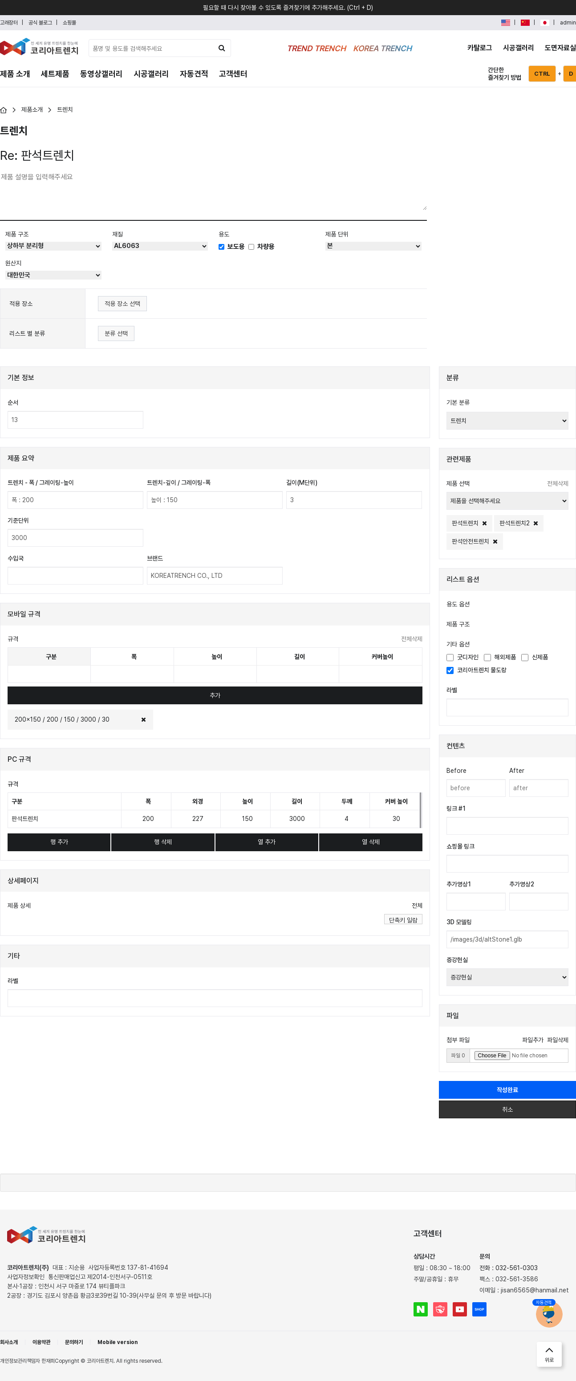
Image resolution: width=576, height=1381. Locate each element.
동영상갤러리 (101, 73)
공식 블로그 (40, 23)
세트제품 (55, 73)
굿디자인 (462, 657)
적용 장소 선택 (122, 303)
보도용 (232, 247)
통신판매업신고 (100, 1276)
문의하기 (74, 1342)
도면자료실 (560, 48)
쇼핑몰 (69, 23)
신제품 (534, 657)
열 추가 (267, 841)
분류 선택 (116, 333)
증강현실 (457, 959)
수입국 (16, 558)
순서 (13, 402)
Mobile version (117, 1342)
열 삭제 (371, 841)
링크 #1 (456, 808)
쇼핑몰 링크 (460, 846)
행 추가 (59, 841)
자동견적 (194, 73)
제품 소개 (15, 73)
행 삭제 (163, 841)
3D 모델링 (459, 922)
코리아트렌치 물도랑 (476, 670)
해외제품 (500, 657)
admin (568, 23)
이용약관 (41, 1342)
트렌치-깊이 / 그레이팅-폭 (179, 482)
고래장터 (9, 23)
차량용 (261, 247)
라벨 (13, 980)
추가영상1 (458, 884)
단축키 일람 (403, 920)
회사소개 (9, 1342)
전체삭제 (411, 638)
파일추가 (533, 1040)
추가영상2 (521, 884)
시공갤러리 (518, 48)
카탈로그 (479, 48)
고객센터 (233, 73)
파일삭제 (557, 1040)
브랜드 (155, 558)
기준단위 (18, 520)
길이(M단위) (301, 482)
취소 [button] (507, 1109)
